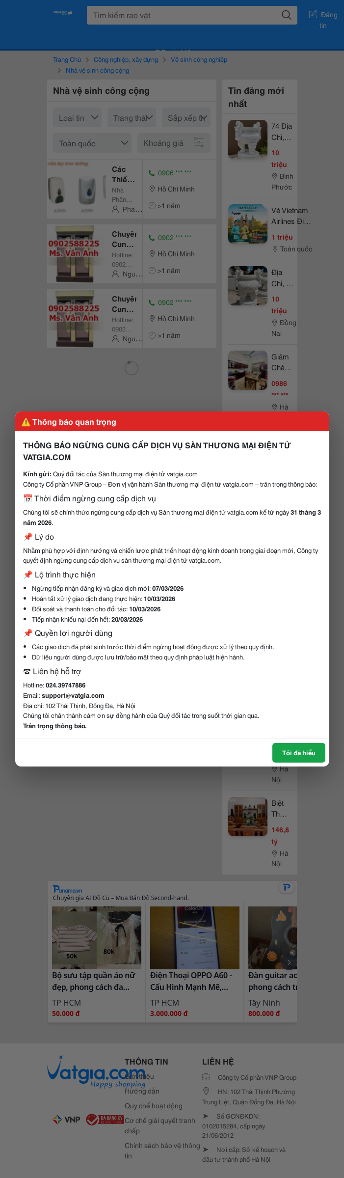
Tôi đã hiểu (299, 752)
